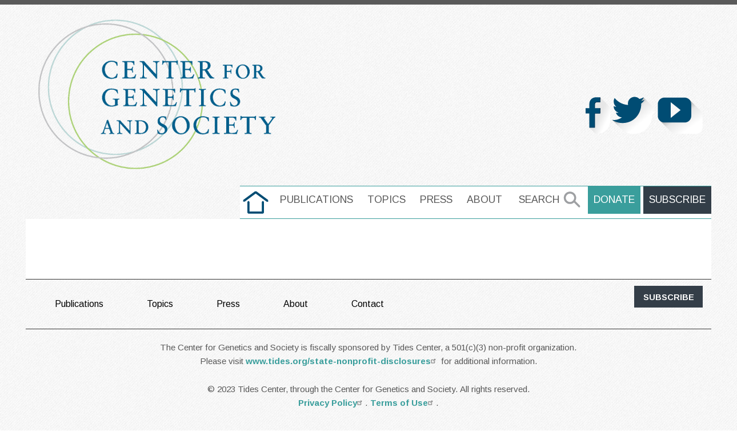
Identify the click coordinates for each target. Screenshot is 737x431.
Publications (316, 199)
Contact (367, 304)
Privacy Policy (331, 403)
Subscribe (677, 199)
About (484, 199)
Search (539, 199)
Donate (614, 199)
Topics (386, 199)
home (256, 199)
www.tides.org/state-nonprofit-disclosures (342, 361)
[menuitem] (255, 202)
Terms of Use (403, 403)
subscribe (668, 297)
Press (436, 199)
